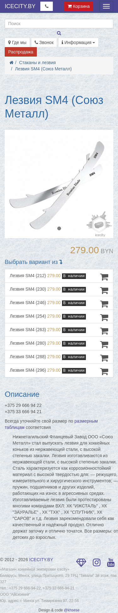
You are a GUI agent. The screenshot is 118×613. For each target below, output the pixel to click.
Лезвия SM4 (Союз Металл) (43, 68)
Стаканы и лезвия (37, 62)
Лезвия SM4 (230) (59, 290)
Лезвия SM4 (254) (59, 317)
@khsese (72, 610)
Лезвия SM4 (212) (59, 276)
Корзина (79, 6)
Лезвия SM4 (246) (59, 303)
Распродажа (20, 51)
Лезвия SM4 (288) (59, 357)
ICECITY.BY (20, 6)
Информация (78, 42)
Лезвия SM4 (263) (59, 330)
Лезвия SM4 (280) (59, 344)
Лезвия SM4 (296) (59, 371)
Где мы (17, 42)
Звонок (44, 42)
